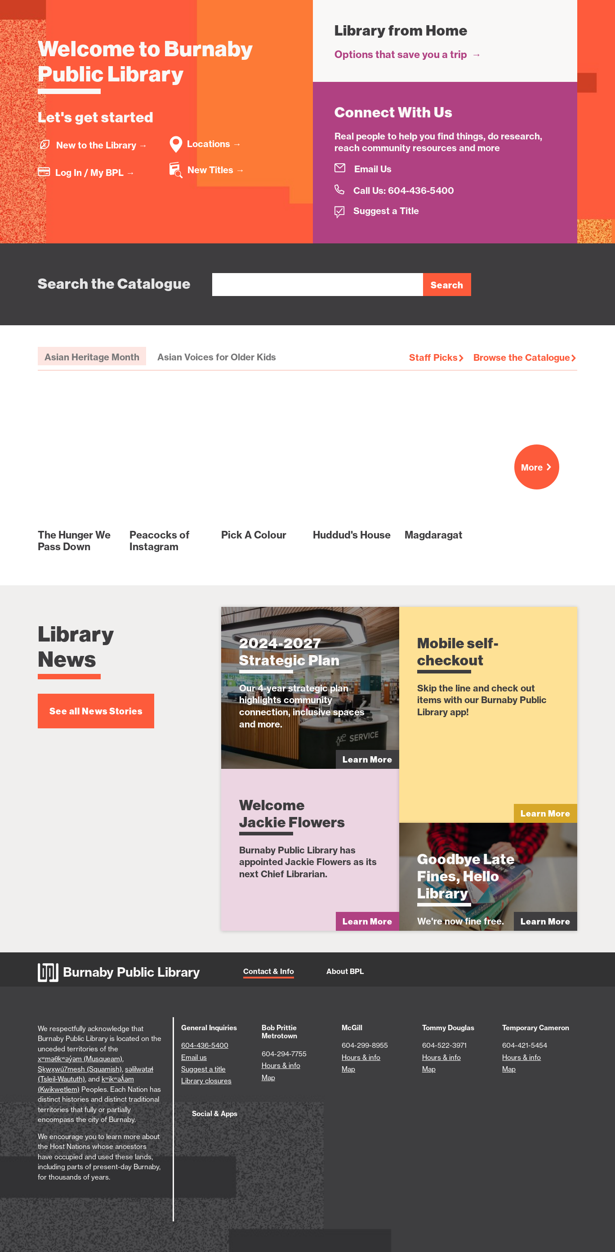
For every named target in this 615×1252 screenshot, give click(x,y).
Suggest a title (203, 1069)
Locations (214, 143)
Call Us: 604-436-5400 (403, 190)
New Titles (216, 169)
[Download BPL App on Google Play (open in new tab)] (332, 1134)
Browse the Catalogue (521, 357)
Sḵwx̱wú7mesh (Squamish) (80, 1069)
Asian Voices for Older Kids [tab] (216, 357)
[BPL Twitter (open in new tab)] (235, 1134)
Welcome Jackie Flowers (292, 813)
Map (268, 1077)
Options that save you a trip (407, 54)
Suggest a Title (386, 210)
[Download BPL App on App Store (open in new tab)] (279, 1134)
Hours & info (281, 1065)
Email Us (373, 169)
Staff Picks (433, 357)
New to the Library (101, 145)
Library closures (206, 1080)
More (540, 467)
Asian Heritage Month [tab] (92, 357)
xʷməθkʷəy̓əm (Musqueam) (80, 1059)
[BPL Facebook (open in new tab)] (205, 1133)
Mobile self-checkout (458, 651)
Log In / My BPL (95, 172)
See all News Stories (96, 711)
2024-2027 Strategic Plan (289, 651)
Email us (194, 1057)
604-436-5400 (204, 1045)
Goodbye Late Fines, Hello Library (466, 876)
